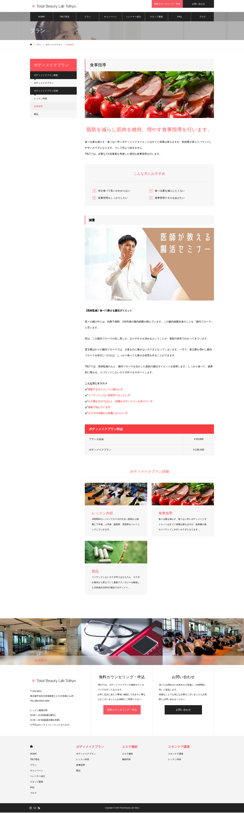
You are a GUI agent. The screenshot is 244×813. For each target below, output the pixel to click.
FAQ (179, 17)
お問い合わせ (183, 710)
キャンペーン (110, 17)
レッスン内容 (40, 99)
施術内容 (126, 760)
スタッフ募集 (156, 17)
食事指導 (38, 107)
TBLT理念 (64, 17)
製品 (36, 114)
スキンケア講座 (179, 747)
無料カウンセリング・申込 (122, 710)
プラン (87, 17)
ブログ (202, 17)
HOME (41, 17)
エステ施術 (130, 747)
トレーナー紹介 (133, 17)
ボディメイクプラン (44, 83)
